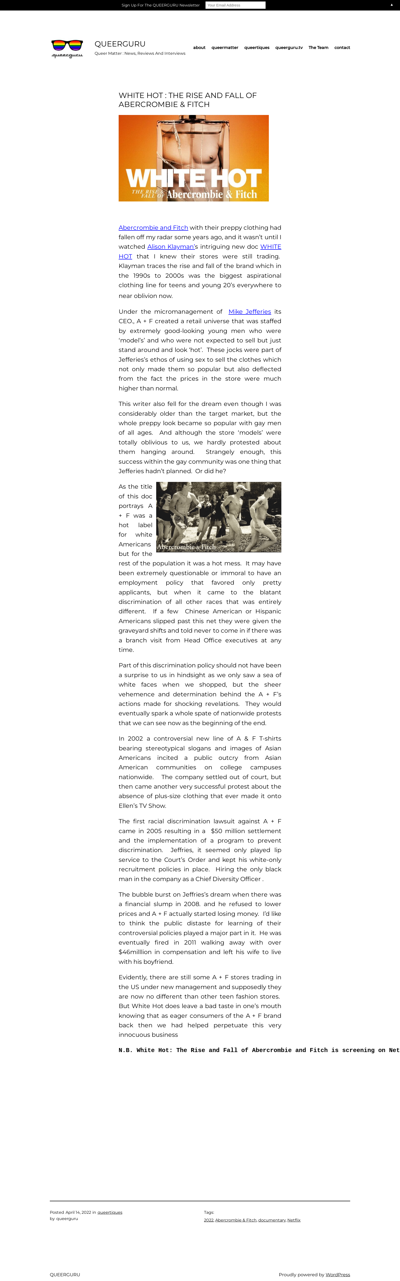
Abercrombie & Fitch (236, 1220)
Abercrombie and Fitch (153, 227)
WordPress (338, 1275)
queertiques (110, 1212)
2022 (209, 1220)
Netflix (294, 1220)
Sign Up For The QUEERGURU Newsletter (161, 5)
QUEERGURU (120, 43)
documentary (272, 1220)
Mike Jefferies (250, 311)
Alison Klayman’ (171, 246)
